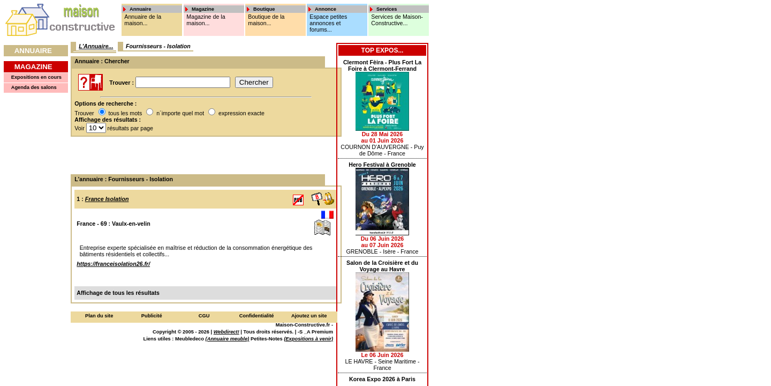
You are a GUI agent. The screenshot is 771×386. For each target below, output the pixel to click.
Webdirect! (226, 332)
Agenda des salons (34, 87)
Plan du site (99, 315)
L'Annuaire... (96, 46)
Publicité (151, 315)
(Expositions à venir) (308, 339)
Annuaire (33, 51)
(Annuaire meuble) (228, 339)
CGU (204, 315)
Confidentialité (256, 315)
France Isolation (107, 199)
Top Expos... (382, 50)
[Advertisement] (202, 155)
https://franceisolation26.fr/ (113, 264)
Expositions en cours (36, 77)
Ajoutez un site (309, 315)
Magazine (33, 67)
